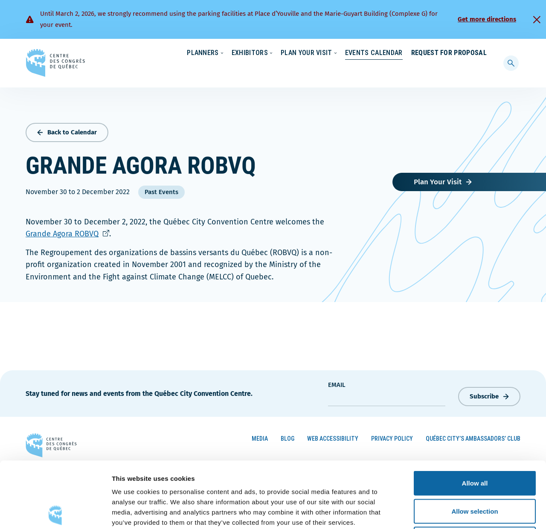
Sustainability (346, 53)
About (417, 53)
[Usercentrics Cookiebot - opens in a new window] (55, 512)
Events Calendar (365, 70)
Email (337, 383)
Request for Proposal (449, 70)
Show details (448, 512)
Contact (452, 53)
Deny (475, 473)
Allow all (475, 417)
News (387, 53)
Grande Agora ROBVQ (67, 232)
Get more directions (487, 19)
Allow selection (474, 445)
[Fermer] (536, 19)
